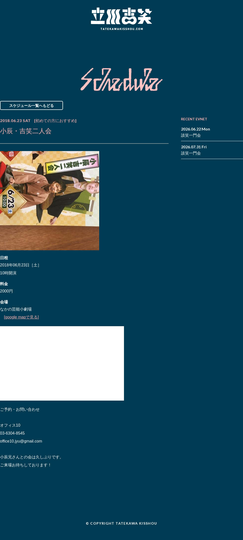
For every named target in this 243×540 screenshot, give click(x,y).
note (232, 49)
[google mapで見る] (21, 317)
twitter (239, 41)
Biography (114, 45)
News (20, 45)
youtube (239, 49)
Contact (207, 45)
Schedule (65, 45)
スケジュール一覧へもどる (31, 105)
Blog (163, 45)
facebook (232, 41)
